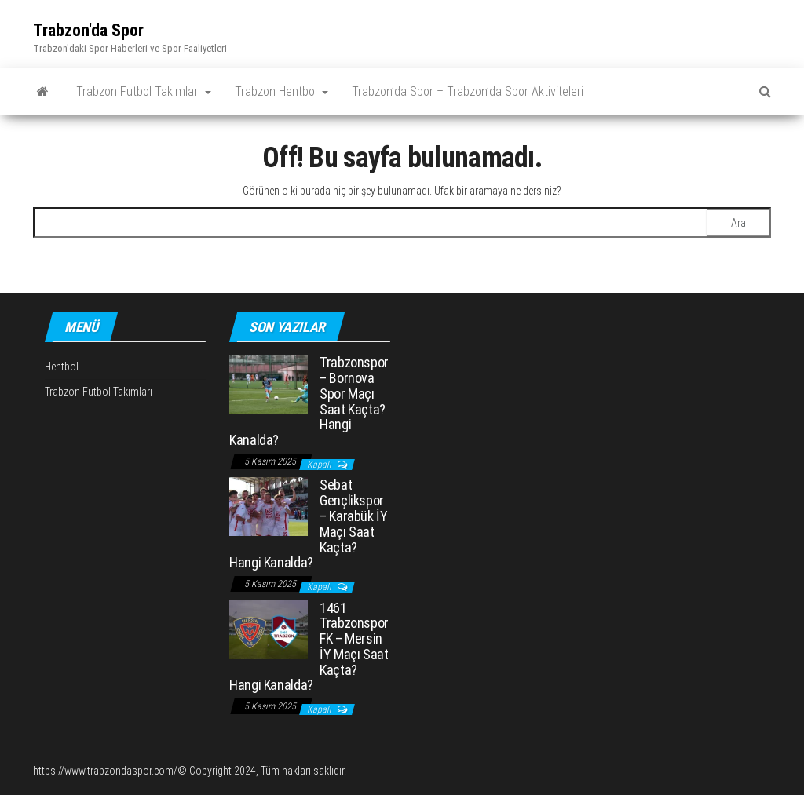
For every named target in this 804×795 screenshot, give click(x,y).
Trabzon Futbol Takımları (143, 91)
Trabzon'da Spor (88, 30)
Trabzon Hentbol (281, 91)
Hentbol (62, 366)
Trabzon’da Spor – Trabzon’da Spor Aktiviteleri (467, 91)
